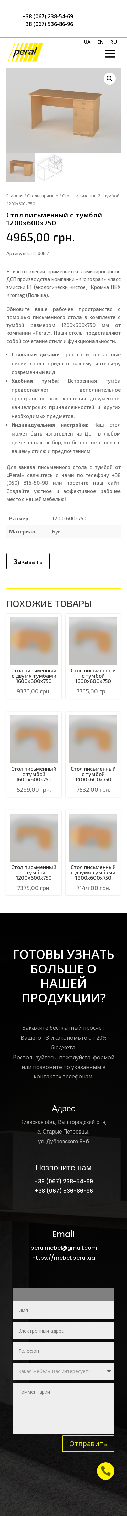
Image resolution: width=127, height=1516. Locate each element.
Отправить (88, 1443)
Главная (14, 196)
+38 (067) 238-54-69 (47, 16)
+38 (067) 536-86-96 (47, 24)
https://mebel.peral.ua (63, 1258)
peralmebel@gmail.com (63, 1248)
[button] (110, 79)
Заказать (28, 561)
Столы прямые (42, 196)
